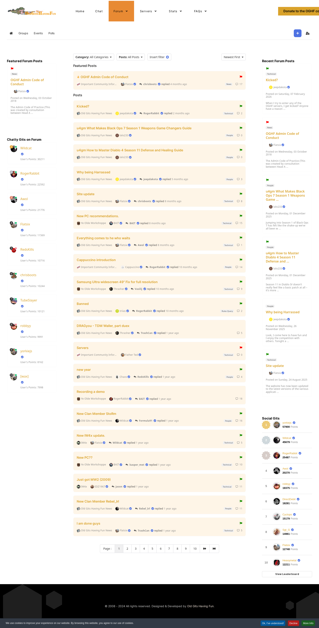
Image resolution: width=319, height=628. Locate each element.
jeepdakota (150, 179)
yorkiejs (26, 351)
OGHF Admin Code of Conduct (27, 82)
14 (239, 267)
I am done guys (88, 523)
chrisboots (28, 275)
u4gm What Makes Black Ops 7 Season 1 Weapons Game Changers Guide (134, 128)
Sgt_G (286, 529)
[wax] (24, 376)
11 (239, 486)
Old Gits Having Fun (200, 606)
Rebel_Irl (144, 508)
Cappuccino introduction (96, 260)
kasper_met (137, 464)
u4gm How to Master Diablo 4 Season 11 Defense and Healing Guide (130, 150)
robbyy (25, 325)
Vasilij (138, 289)
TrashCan (147, 333)
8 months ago (173, 201)
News (14, 74)
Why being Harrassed (93, 172)
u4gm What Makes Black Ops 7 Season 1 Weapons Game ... (285, 195)
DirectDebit (288, 499)
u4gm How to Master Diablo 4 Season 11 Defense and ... (282, 257)
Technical (228, 113)
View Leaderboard (287, 574)
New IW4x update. (91, 435)
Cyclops (287, 514)
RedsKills (27, 249)
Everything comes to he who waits (103, 238)
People (229, 135)
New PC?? (85, 457)
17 (239, 84)
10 (239, 464)
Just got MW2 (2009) (94, 479)
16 (239, 420)
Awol (24, 199)
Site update (85, 194)
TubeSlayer (28, 300)
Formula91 (145, 420)
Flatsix (22, 91)
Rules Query (227, 311)
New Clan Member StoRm (96, 413)
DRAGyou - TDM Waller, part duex (103, 326)
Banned (83, 304)
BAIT (132, 223)
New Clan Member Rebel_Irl (98, 501)
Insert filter (159, 57)
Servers (82, 348)
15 (239, 223)
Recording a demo (91, 392)
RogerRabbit (29, 173)
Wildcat (26, 148)
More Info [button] (308, 623)
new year (84, 370)
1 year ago (172, 333)
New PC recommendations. (98, 216)
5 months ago (180, 179)
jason (119, 486)
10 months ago (188, 267)
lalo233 (277, 206)
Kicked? (83, 106)
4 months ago (178, 84)
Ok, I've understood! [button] (272, 623)
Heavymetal (289, 560)
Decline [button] (293, 623)
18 (239, 398)
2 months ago (181, 113)
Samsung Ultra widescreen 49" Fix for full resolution (117, 282)
